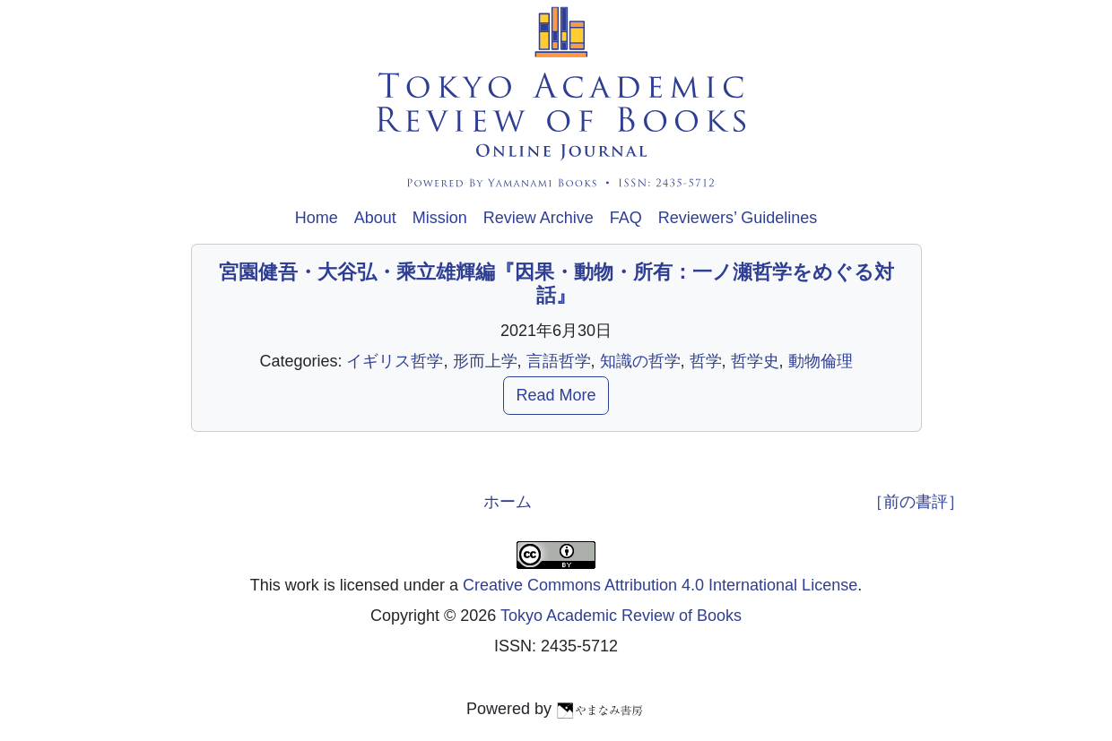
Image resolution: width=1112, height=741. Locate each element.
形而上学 (485, 361)
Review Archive (538, 218)
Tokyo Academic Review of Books (621, 616)
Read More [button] (555, 395)
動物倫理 (820, 361)
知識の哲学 (640, 361)
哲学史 (755, 361)
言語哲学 (558, 361)
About (375, 218)
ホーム (507, 502)
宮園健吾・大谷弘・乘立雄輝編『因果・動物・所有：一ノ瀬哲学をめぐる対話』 (556, 283)
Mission (440, 218)
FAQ (626, 218)
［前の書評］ (915, 502)
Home (316, 218)
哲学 (706, 361)
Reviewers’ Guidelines (737, 218)
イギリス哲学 (394, 361)
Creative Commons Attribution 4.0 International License (660, 585)
